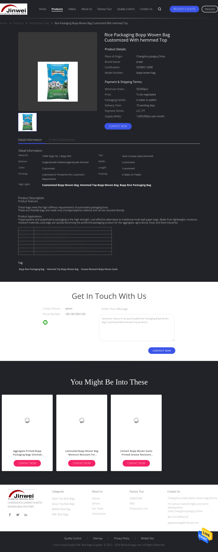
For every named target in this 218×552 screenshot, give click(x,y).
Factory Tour (105, 9)
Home (42, 9)
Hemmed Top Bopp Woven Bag (63, 269)
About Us (86, 9)
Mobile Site (147, 538)
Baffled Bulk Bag (61, 509)
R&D (132, 503)
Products (57, 9)
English (210, 9)
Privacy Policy (121, 538)
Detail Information (30, 140)
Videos (72, 9)
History (96, 498)
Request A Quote (184, 9)
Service (96, 503)
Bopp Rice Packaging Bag (31, 269)
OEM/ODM (136, 498)
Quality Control (125, 9)
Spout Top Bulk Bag (63, 504)
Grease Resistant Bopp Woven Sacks (99, 269)
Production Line (139, 508)
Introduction (99, 513)
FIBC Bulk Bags (60, 514)
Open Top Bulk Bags (63, 498)
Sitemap (97, 538)
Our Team (97, 508)
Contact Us (146, 9)
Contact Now (118, 126)
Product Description (62, 140)
